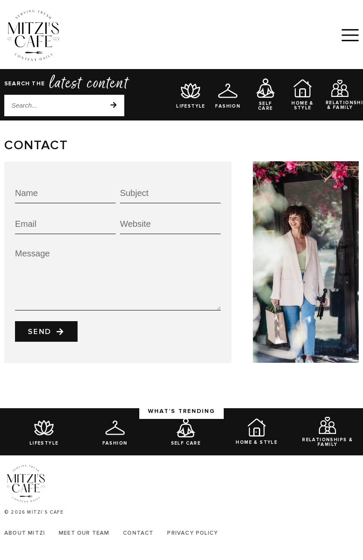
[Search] (113, 105)
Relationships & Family (327, 442)
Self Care (265, 106)
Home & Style (302, 105)
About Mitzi (24, 533)
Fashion (227, 106)
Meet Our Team (84, 533)
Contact (138, 533)
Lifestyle (190, 106)
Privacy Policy (193, 533)
